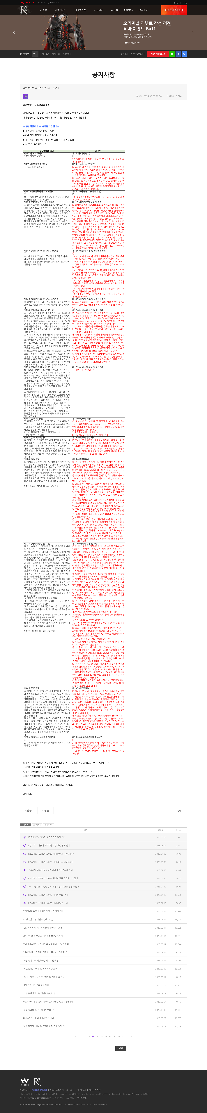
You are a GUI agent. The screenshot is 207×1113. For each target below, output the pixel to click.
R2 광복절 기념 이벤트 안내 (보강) (38, 919)
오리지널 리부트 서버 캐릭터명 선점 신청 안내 (43, 911)
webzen (27, 2)
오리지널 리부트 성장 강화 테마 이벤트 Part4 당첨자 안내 (53, 886)
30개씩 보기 (37, 825)
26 (106, 1036)
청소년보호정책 (56, 1089)
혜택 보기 (45, 54)
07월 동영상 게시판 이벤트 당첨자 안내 (40, 993)
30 (122, 1036)
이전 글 (28, 810)
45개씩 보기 (48, 825)
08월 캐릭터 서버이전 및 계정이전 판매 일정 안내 (45, 1026)
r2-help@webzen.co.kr (41, 1098)
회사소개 (70, 1089)
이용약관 (24, 1089)
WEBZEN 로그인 (158, 54)
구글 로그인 (184, 54)
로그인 (185, 3)
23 (93, 1036)
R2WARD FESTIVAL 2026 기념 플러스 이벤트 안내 (51, 853)
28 (114, 1036)
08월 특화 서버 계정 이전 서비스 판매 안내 (42, 960)
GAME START (174, 10)
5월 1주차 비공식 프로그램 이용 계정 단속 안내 (49, 845)
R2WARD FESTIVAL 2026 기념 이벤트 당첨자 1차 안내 (53, 878)
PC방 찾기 (66, 54)
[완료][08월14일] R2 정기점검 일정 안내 (41, 968)
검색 (121, 1048)
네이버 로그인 (172, 54)
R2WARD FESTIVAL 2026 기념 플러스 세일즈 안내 (51, 862)
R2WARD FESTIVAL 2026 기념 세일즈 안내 (48, 903)
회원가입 (175, 3)
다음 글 (45, 810)
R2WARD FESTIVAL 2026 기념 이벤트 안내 (48, 894)
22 (88, 1036)
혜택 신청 (56, 54)
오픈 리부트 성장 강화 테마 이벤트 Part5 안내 (43, 935)
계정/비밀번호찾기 (138, 54)
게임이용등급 (95, 1089)
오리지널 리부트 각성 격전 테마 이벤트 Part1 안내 (50, 870)
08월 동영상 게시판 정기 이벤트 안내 (39, 1009)
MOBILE (53, 3)
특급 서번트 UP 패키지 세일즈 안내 (38, 1018)
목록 (179, 810)
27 (110, 1036)
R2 (24, 10)
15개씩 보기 (25, 825)
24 (97, 1036)
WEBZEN (24, 1082)
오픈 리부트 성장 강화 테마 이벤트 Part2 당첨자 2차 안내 (48, 1001)
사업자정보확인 (82, 1098)
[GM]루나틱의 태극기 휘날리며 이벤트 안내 (42, 927)
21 (84, 1036)
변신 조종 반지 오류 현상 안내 (36, 985)
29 (118, 1036)
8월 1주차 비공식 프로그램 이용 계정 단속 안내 (44, 977)
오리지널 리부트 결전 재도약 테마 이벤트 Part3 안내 (46, 944)
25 (101, 1036)
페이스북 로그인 (178, 54)
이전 (14, 32)
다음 (193, 32)
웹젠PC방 (81, 1089)
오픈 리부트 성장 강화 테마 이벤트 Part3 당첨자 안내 (46, 952)
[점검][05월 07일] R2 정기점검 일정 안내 (46, 837)
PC (42, 3)
